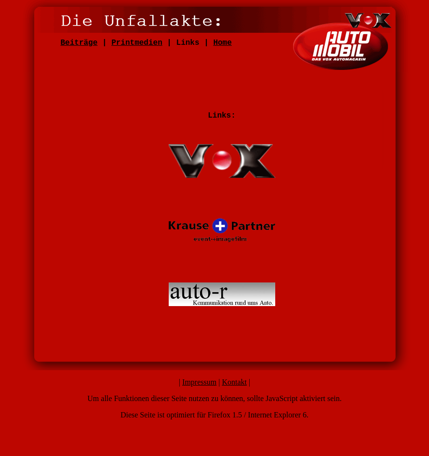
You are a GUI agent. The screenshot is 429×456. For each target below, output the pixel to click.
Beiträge (79, 43)
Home (222, 43)
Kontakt (234, 382)
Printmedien (136, 43)
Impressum (199, 382)
